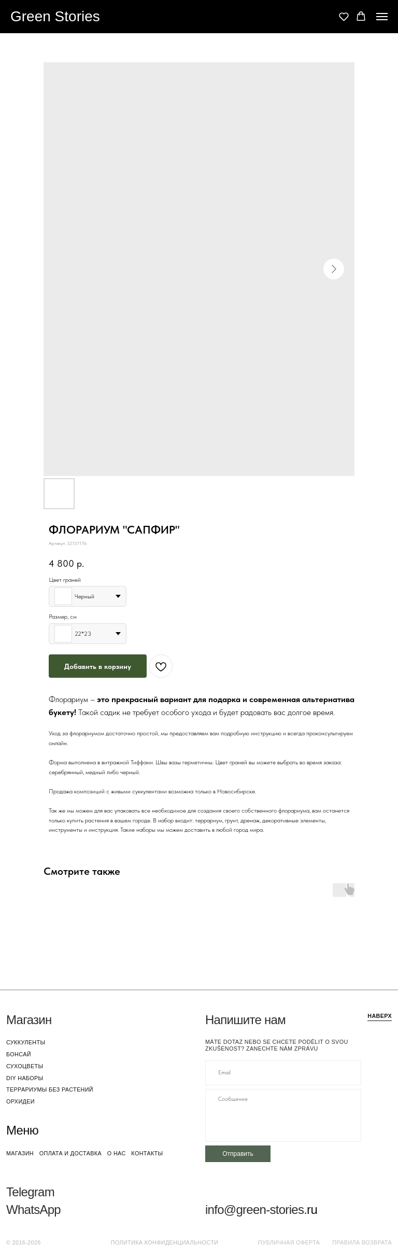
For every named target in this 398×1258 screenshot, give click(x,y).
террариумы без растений (49, 1089)
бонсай (18, 1054)
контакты (147, 1153)
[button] (344, 16)
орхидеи (20, 1101)
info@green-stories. (256, 1210)
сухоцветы (24, 1066)
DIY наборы (25, 1078)
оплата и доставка (70, 1153)
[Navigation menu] (382, 16)
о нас (116, 1153)
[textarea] (283, 1115)
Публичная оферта (289, 1242)
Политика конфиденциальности (164, 1242)
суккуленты (25, 1042)
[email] (283, 1072)
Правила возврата (362, 1242)
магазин (20, 1153)
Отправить (237, 1153)
